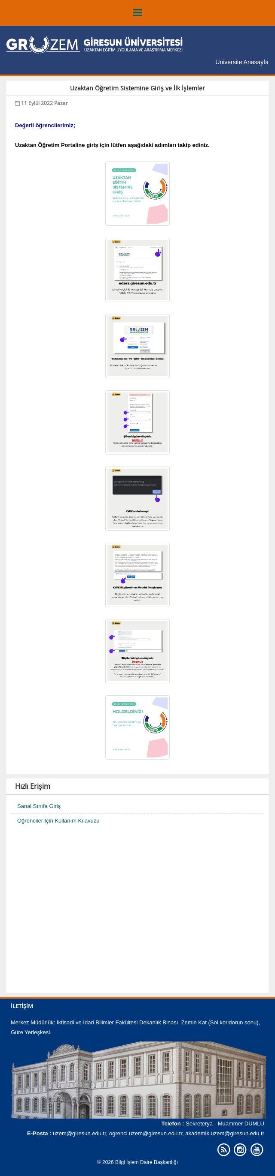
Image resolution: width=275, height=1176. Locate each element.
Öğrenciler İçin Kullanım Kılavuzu (58, 820)
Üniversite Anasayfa (242, 62)
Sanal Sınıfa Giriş (39, 806)
